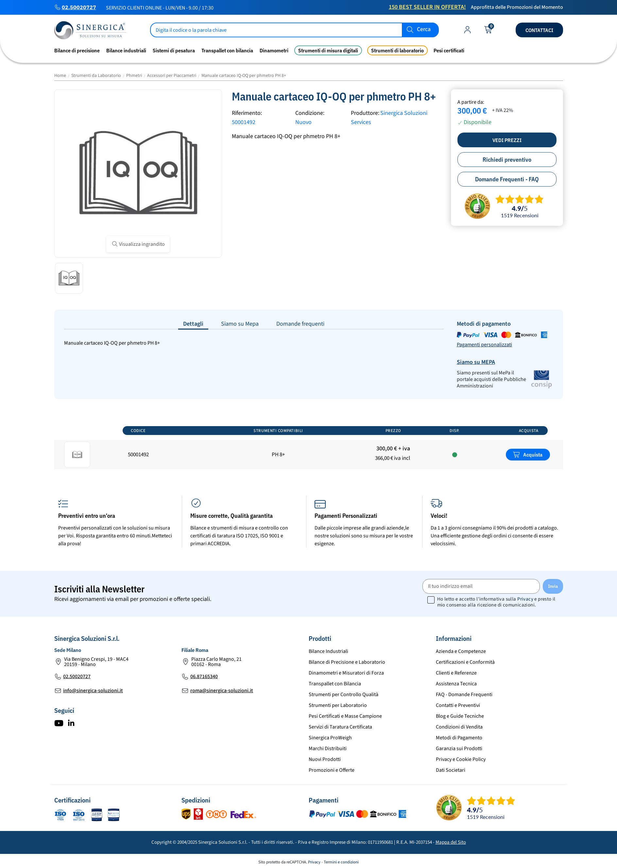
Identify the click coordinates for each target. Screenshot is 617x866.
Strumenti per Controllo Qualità (343, 694)
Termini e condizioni (341, 862)
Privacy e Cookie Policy (461, 759)
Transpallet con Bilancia (335, 683)
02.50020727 (79, 7)
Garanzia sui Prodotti (459, 748)
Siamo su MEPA (476, 362)
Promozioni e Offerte (331, 770)
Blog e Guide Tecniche (460, 716)
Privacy (525, 599)
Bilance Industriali (328, 651)
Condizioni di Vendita (459, 727)
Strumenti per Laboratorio (338, 705)
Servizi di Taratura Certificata (340, 727)
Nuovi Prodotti (325, 759)
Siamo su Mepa (240, 324)
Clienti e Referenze (456, 673)
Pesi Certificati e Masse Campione (345, 716)
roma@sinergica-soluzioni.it (221, 690)
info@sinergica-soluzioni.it (93, 690)
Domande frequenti (300, 324)
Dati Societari (450, 770)
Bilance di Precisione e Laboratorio (347, 662)
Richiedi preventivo (507, 159)
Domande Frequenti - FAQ (507, 179)
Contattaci (539, 30)
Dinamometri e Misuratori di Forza (346, 673)
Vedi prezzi (507, 140)
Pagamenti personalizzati (484, 344)
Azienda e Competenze (461, 651)
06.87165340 (204, 676)
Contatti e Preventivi (458, 705)
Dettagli (193, 324)
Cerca (424, 30)
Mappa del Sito (451, 842)
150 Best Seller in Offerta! (427, 7)
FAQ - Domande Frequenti (464, 694)
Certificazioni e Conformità (465, 662)
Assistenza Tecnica (456, 683)
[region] (308, 447)
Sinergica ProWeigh (330, 737)
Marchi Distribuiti (328, 748)
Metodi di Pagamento (459, 737)
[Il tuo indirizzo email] (481, 586)
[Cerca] (294, 30)
